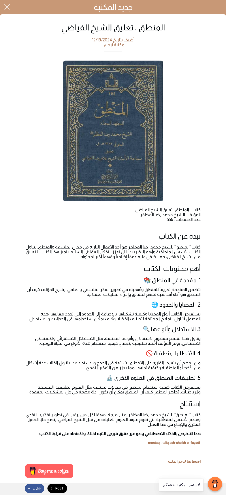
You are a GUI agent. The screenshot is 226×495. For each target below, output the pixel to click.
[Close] (7, 7)
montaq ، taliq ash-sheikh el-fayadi (174, 443)
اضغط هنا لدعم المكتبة (184, 461)
